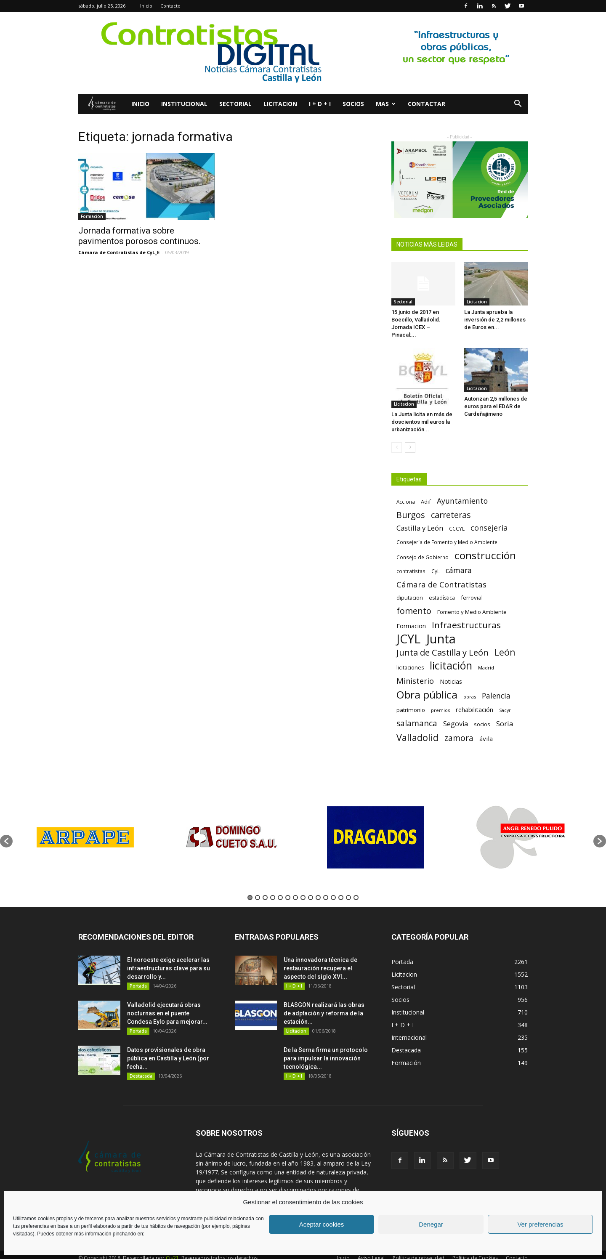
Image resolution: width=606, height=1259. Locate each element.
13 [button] (340, 897)
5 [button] (280, 897)
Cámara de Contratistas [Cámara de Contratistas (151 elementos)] (441, 584)
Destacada (141, 1076)
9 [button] (310, 897)
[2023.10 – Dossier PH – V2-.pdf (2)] (459, 179)
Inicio (146, 6)
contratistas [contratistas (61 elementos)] (410, 571)
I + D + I (320, 104)
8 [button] (303, 897)
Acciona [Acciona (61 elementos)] (405, 501)
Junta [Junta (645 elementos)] (441, 639)
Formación (92, 216)
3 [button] (265, 897)
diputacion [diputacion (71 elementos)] (409, 597)
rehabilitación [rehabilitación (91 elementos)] (474, 709)
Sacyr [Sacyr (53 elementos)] (505, 710)
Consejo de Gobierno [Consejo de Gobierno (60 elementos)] (422, 557)
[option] (85, 837)
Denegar (431, 1224)
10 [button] (318, 897)
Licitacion (280, 104)
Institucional (184, 104)
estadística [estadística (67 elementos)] (442, 597)
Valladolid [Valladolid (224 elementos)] (417, 737)
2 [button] (257, 897)
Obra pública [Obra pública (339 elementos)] (426, 694)
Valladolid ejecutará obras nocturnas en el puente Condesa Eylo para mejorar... (167, 1013)
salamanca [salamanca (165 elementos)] (416, 723)
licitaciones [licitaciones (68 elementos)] (410, 667)
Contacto (170, 6)
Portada (138, 986)
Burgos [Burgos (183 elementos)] (410, 514)
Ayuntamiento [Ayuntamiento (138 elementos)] (462, 501)
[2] (303, 53)
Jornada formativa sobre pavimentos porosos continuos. (139, 236)
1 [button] (249, 897)
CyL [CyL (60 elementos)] (435, 571)
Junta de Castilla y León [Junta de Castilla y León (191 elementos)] (442, 652)
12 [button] (333, 897)
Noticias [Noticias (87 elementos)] (451, 681)
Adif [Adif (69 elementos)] (426, 501)
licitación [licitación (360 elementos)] (451, 665)
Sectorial (235, 104)
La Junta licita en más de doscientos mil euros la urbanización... (421, 422)
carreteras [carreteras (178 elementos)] (451, 514)
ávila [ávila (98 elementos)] (486, 738)
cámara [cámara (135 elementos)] (459, 570)
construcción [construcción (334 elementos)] (485, 555)
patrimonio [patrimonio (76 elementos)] (410, 710)
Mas (386, 104)
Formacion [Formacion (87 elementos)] (411, 626)
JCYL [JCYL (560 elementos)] (408, 639)
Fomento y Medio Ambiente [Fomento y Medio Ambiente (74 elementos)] (472, 612)
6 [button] (287, 897)
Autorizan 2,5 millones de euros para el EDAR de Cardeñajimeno (495, 406)
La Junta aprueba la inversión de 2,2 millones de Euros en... (495, 319)
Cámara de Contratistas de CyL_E (118, 252)
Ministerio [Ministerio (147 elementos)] (415, 680)
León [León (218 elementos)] (505, 652)
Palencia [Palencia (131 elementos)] (496, 695)
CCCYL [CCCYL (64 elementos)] (457, 528)
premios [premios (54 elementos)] (440, 710)
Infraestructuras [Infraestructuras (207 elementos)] (466, 625)
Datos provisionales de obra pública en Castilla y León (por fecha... (168, 1058)
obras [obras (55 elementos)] (469, 696)
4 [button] (272, 897)
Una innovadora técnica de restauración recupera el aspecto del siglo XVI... (320, 968)
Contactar (426, 104)
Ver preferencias (540, 1224)
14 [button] (348, 897)
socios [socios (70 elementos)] (482, 724)
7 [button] (295, 897)
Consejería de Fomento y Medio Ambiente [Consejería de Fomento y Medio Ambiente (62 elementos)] (446, 542)
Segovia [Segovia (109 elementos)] (455, 724)
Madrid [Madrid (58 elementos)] (486, 667)
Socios (353, 104)
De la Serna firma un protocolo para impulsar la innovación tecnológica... (326, 1058)
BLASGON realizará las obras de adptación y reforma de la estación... (324, 1013)
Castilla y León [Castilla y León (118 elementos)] (419, 527)
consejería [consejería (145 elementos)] (489, 527)
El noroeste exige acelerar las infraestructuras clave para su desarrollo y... (168, 968)
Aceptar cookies (321, 1224)
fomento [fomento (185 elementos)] (413, 610)
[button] (518, 105)
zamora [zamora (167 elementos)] (458, 737)
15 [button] (356, 897)
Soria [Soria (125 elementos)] (504, 723)
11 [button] (325, 897)
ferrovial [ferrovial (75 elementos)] (472, 597)
